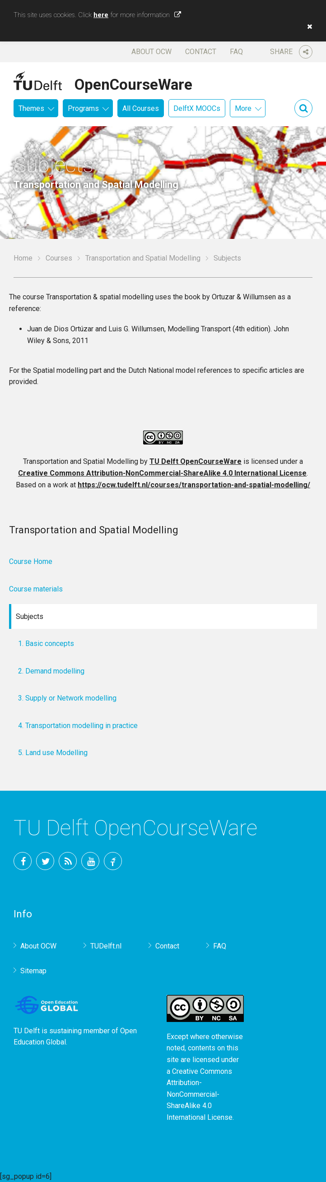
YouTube (90, 861)
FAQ (236, 51)
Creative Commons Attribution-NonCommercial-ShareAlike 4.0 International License (162, 473)
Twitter (45, 861)
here (100, 15)
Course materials (36, 589)
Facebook (23, 861)
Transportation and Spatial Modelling (142, 258)
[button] (307, 26)
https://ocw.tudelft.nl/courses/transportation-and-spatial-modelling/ (194, 485)
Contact (200, 51)
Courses (59, 258)
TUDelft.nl (105, 946)
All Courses (140, 108)
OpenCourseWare (133, 83)
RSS (68, 861)
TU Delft (113, 861)
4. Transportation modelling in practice (78, 725)
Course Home (30, 561)
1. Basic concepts (46, 643)
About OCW (151, 51)
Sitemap (33, 971)
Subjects (29, 616)
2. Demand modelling (51, 671)
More (243, 108)
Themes (31, 108)
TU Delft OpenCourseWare (195, 461)
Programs (83, 108)
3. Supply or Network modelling (67, 698)
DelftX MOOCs (196, 108)
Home (23, 258)
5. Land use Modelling (53, 752)
